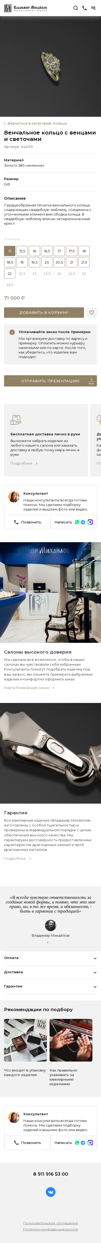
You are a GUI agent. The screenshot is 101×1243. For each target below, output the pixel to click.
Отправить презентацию (57, 382)
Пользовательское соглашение (50, 1223)
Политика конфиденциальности (50, 1229)
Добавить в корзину (44, 312)
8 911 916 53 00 (50, 1174)
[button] (47, 942)
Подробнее (21, 463)
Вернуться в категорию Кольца (37, 123)
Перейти (71, 9)
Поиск (75, 8)
